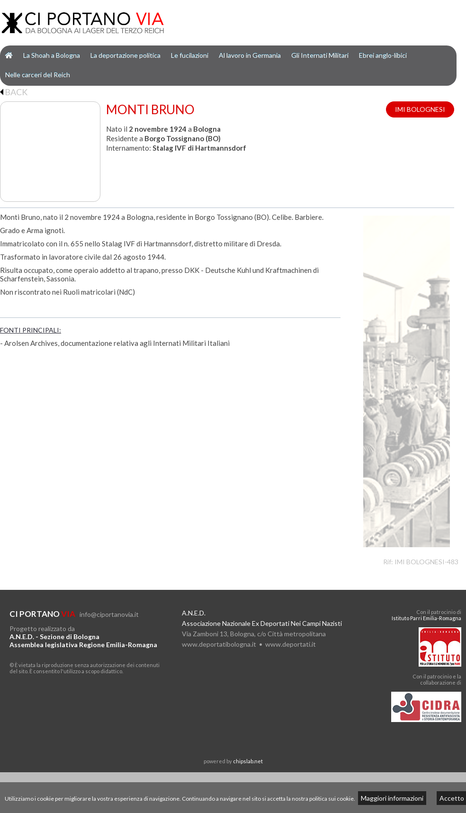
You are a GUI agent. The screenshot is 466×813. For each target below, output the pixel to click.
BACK (13, 92)
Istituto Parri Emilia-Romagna (426, 618)
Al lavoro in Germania (250, 55)
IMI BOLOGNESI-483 (426, 562)
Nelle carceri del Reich (37, 75)
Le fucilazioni (189, 55)
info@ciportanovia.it (109, 614)
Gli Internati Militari (320, 55)
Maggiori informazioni (392, 798)
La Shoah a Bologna (51, 55)
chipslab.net (248, 761)
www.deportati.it (290, 644)
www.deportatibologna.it (219, 644)
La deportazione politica (125, 55)
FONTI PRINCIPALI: (30, 330)
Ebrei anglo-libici (383, 55)
